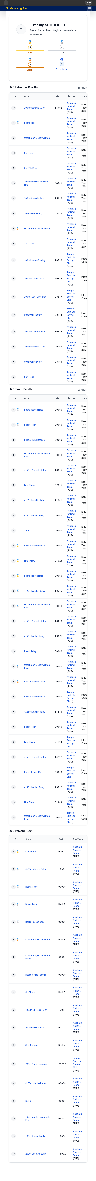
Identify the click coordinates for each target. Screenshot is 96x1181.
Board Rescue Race (33, 410)
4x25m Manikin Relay (34, 500)
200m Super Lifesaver (35, 296)
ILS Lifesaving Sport (17, 8)
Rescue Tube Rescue (34, 440)
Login (89, 3)
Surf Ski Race (30, 168)
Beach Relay (30, 425)
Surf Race (29, 153)
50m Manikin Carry (33, 213)
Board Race (30, 123)
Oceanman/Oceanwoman (37, 138)
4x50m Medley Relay (34, 515)
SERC (27, 530)
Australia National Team (71, 106)
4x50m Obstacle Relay (35, 470)
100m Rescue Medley (34, 260)
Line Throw (29, 485)
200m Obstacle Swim (34, 107)
